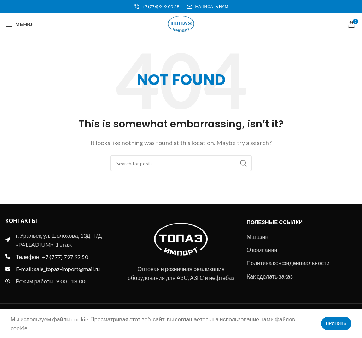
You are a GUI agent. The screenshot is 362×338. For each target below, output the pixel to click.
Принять (336, 323)
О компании (262, 249)
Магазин (258, 236)
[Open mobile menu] (19, 24)
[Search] (181, 163)
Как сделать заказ (270, 276)
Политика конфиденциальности (288, 262)
